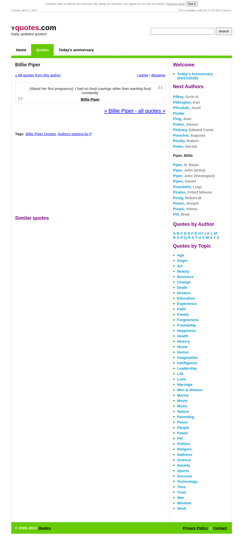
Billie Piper (90, 99)
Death (182, 287)
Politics (183, 444)
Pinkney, (193, 130)
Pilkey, (186, 97)
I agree (142, 75)
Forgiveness (188, 320)
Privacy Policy (195, 528)
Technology (187, 481)
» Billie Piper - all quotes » (135, 111)
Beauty (183, 271)
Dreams (184, 293)
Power (182, 433)
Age (180, 255)
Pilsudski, (187, 108)
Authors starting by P (75, 134)
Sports (183, 471)
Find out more (175, 4)
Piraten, (192, 192)
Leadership (187, 368)
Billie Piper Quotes (41, 134)
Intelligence (187, 363)
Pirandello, (187, 187)
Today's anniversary (76, 50)
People (183, 427)
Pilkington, (186, 102)
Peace (182, 422)
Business (185, 277)
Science (184, 460)
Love (181, 379)
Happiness (186, 330)
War (180, 498)
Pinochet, (189, 135)
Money (183, 395)
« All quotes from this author (38, 75)
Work (181, 508)
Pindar (179, 113)
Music (182, 406)
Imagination (187, 357)
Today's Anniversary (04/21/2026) (195, 76)
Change (184, 282)
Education (186, 298)
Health (183, 336)
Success (184, 476)
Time (181, 487)
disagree (158, 75)
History (183, 341)
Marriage (185, 384)
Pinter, (185, 146)
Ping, (182, 119)
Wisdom (184, 503)
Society (183, 465)
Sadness (184, 454)
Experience (187, 304)
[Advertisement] (90, 177)
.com (33, 28)
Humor (183, 352)
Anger (182, 260)
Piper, (186, 165)
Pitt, (181, 214)
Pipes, (184, 181)
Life (180, 374)
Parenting (185, 417)
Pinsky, (186, 141)
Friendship (186, 325)
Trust (181, 492)
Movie (182, 401)
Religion (184, 449)
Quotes (42, 50)
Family (183, 314)
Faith (181, 309)
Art (180, 266)
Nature (183, 411)
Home (21, 50)
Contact (220, 528)
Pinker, (185, 124)
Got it (192, 4)
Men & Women (190, 390)
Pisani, (186, 203)
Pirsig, (187, 198)
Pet (180, 438)
